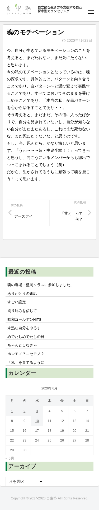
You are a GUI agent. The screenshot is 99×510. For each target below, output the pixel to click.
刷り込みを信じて (22, 311)
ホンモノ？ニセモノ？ (25, 354)
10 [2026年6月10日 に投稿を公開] (37, 421)
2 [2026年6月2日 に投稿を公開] (24, 411)
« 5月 (10, 458)
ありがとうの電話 (22, 294)
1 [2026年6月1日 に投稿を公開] (12, 411)
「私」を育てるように (25, 363)
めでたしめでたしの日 (25, 337)
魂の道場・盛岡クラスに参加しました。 (40, 285)
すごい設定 (16, 302)
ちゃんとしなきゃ (22, 345)
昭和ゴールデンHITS (24, 319)
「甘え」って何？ (71, 216)
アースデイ (23, 216)
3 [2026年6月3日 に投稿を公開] (37, 411)
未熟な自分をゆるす (24, 328)
